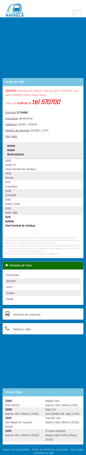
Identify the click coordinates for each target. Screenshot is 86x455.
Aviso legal (77, 450)
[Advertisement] (43, 50)
